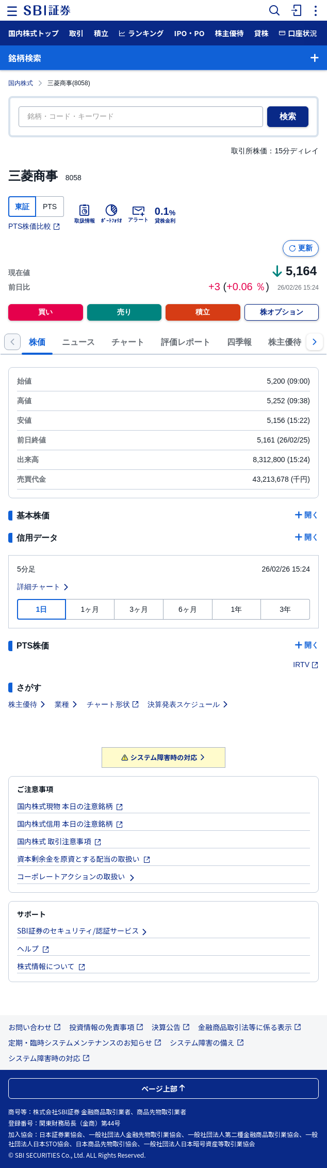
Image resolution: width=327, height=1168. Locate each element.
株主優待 (229, 33)
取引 (76, 33)
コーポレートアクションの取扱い (76, 876)
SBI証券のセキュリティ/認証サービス (82, 930)
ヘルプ (33, 948)
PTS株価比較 (34, 226)
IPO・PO (189, 33)
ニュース (78, 342)
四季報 (239, 342)
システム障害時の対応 (163, 757)
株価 (37, 342)
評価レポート (185, 342)
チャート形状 (113, 704)
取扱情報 (84, 214)
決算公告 (171, 1027)
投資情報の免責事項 (106, 1027)
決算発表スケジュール (188, 704)
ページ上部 (163, 1088)
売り (124, 312)
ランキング (141, 33)
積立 (101, 33)
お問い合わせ (34, 1027)
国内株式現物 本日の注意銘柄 (70, 806)
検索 (288, 116)
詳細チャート (43, 586)
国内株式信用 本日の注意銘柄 (70, 823)
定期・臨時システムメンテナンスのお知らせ (84, 1042)
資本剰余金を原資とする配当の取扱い (84, 859)
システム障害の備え (207, 1042)
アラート (138, 214)
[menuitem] (295, 10)
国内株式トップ (33, 33)
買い (45, 312)
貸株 (261, 33)
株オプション (281, 312)
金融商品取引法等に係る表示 (249, 1027)
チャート (127, 342)
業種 (66, 704)
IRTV (306, 664)
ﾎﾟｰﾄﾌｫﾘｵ (111, 214)
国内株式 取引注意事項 (59, 841)
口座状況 (298, 33)
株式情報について (51, 966)
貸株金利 (165, 214)
